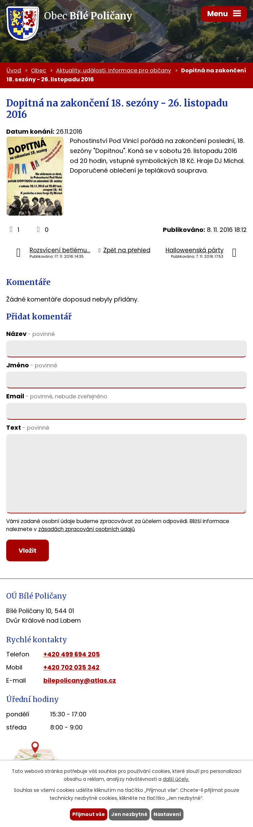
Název (30, 333)
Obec (38, 70)
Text (27, 427)
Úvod (14, 70)
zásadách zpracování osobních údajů (86, 529)
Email (56, 396)
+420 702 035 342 (71, 667)
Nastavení (167, 814)
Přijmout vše (88, 814)
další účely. (176, 779)
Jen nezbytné (129, 814)
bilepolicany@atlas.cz (79, 680)
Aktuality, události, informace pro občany (113, 70)
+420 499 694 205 (71, 654)
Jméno (31, 365)
